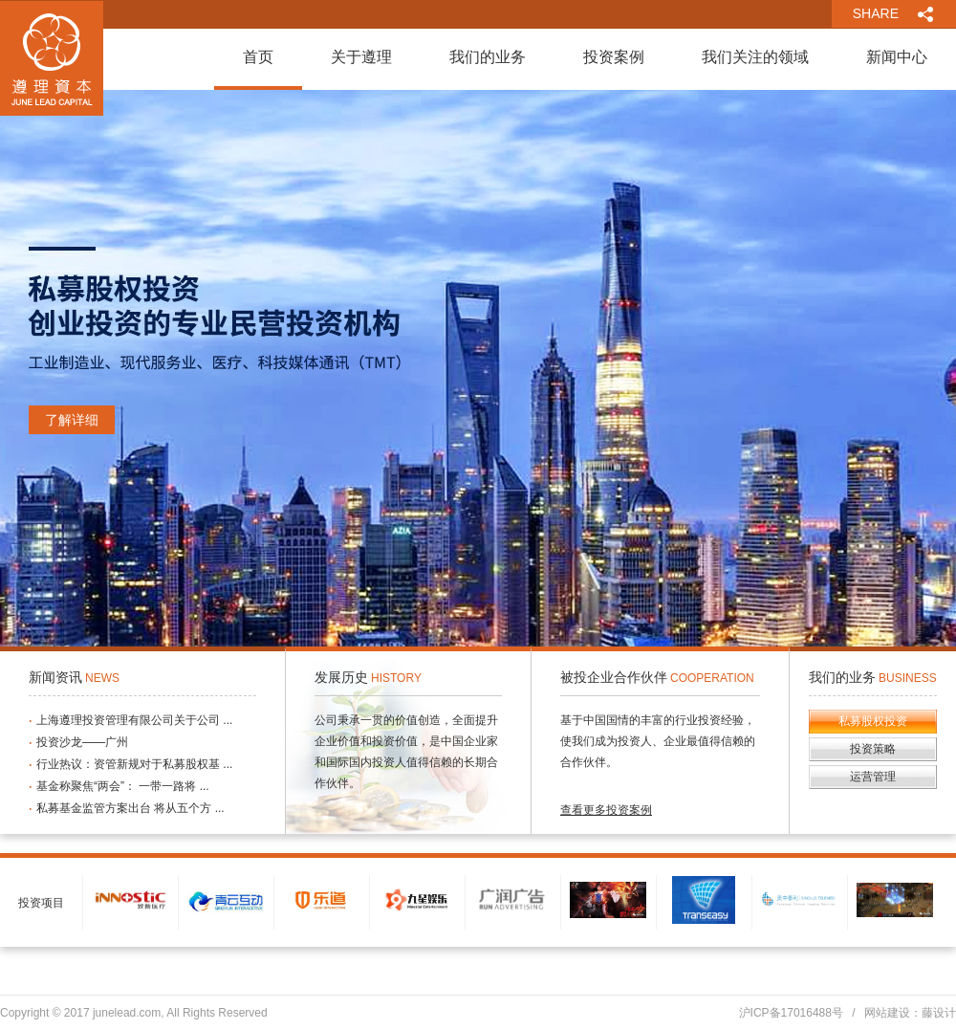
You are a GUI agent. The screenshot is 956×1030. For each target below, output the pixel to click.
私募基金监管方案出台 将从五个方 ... (130, 808)
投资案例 (613, 57)
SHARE (876, 13)
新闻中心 (896, 57)
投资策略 (873, 749)
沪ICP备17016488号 (791, 1012)
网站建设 (887, 1012)
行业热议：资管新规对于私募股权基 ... (134, 764)
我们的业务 (487, 57)
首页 (258, 57)
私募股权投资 (872, 721)
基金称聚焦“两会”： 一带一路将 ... (122, 786)
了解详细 (71, 419)
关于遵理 (361, 57)
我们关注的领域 (755, 57)
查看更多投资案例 (606, 810)
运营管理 (873, 776)
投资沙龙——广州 (82, 742)
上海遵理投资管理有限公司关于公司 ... (134, 720)
